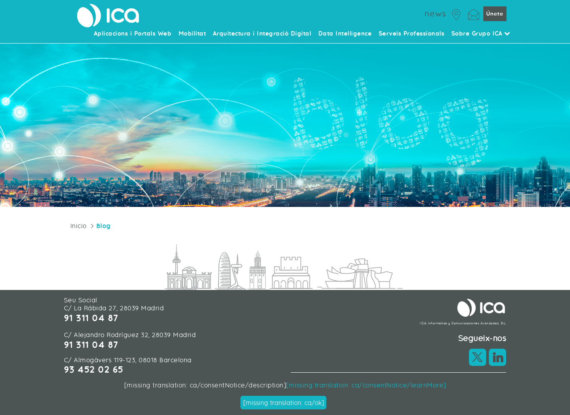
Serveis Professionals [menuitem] (412, 34)
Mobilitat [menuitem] (192, 34)
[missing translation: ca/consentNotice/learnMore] (366, 385)
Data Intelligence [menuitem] (345, 34)
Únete (495, 14)
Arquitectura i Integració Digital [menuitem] (262, 34)
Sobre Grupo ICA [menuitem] (480, 34)
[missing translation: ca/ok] (283, 403)
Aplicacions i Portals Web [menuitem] (133, 34)
